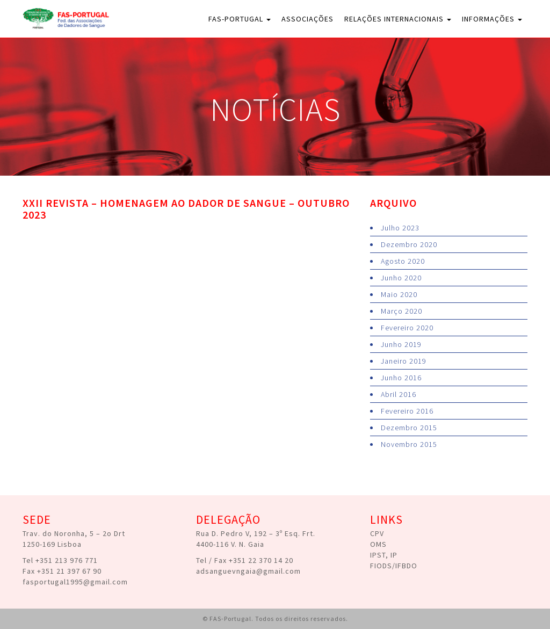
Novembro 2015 (409, 444)
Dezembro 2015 (409, 427)
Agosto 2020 (403, 261)
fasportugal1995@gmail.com (75, 582)
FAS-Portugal (239, 19)
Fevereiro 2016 (407, 411)
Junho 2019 (401, 344)
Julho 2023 (400, 228)
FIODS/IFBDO (393, 565)
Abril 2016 (398, 394)
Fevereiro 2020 (407, 327)
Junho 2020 (401, 278)
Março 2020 (401, 311)
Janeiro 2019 (403, 361)
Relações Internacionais (397, 19)
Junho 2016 (401, 377)
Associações (307, 19)
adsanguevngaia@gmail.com (248, 571)
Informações (492, 19)
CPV (377, 533)
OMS (378, 544)
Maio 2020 (399, 294)
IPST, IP (383, 555)
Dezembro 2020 (409, 244)
